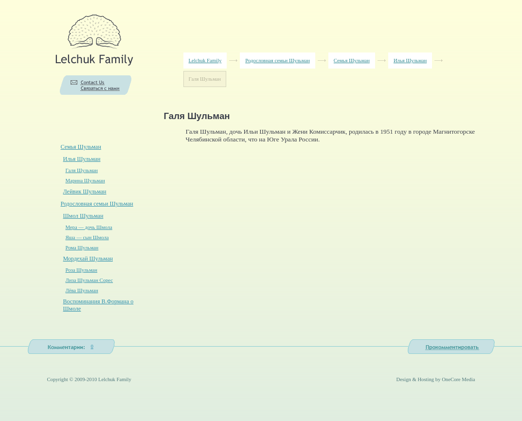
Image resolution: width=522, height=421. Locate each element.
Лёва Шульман (82, 290)
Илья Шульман (410, 60)
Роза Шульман (81, 270)
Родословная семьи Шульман (277, 60)
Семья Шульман (352, 60)
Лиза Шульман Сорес (89, 280)
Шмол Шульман (83, 215)
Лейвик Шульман (85, 191)
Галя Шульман (82, 170)
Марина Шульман (85, 180)
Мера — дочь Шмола (89, 227)
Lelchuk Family (205, 60)
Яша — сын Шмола (87, 237)
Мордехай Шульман (88, 258)
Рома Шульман (82, 247)
